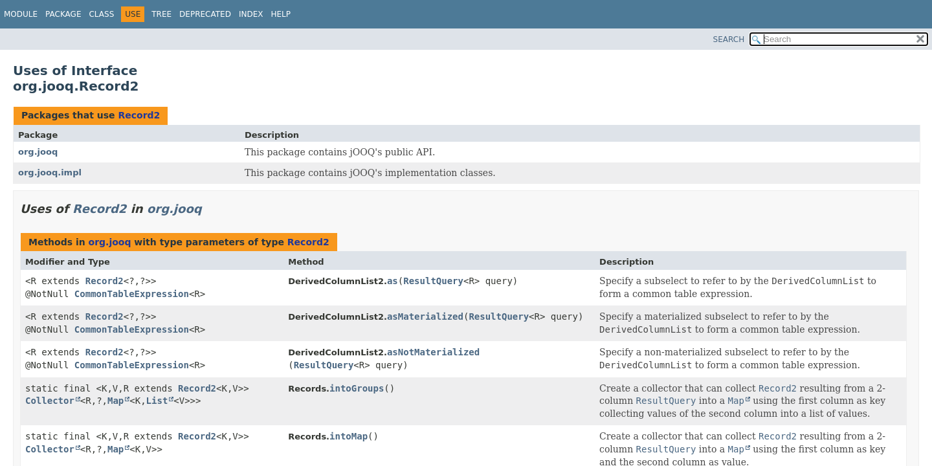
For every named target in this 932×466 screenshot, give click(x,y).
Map (115, 400)
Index (251, 14)
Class (101, 14)
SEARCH (729, 39)
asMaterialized (425, 316)
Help (281, 14)
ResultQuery (433, 281)
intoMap (348, 436)
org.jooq (38, 152)
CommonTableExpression (131, 294)
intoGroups (356, 388)
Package (63, 14)
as (392, 281)
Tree (161, 14)
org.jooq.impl (50, 172)
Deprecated (205, 14)
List (157, 400)
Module (21, 14)
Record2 (139, 115)
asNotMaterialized (433, 352)
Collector (49, 400)
